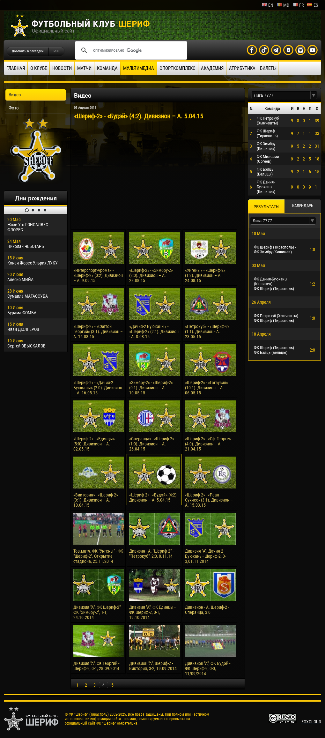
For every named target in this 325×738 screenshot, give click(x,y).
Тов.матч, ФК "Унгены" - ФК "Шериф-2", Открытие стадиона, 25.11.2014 (98, 556)
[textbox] (281, 95)
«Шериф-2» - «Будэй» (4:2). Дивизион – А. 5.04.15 (153, 497)
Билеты (268, 68)
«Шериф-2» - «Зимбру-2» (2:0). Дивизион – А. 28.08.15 (151, 275)
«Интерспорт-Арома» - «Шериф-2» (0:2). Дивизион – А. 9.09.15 (98, 275)
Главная (15, 68)
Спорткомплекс (177, 68)
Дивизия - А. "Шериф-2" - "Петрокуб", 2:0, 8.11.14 (151, 553)
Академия (212, 68)
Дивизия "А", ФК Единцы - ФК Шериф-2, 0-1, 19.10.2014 (152, 612)
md (283, 5)
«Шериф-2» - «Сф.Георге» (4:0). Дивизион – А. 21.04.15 (208, 443)
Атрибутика (242, 68)
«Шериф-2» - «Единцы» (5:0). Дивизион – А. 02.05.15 (94, 443)
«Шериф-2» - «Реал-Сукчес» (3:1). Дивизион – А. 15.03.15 (209, 500)
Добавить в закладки (28, 51)
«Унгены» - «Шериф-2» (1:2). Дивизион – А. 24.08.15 (205, 275)
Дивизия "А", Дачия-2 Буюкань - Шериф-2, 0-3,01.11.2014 (205, 556)
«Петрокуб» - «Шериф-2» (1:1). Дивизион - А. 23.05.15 (207, 331)
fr (298, 5)
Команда (107, 68)
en (267, 5)
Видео (15, 95)
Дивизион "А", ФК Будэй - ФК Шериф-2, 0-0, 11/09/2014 (207, 668)
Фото (14, 108)
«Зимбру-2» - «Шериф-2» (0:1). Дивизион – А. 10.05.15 (151, 387)
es (312, 5)
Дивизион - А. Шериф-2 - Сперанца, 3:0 (207, 610)
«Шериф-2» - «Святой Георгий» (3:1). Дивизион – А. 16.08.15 (98, 331)
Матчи (84, 68)
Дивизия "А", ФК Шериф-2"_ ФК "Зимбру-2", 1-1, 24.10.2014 (97, 612)
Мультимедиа (138, 68)
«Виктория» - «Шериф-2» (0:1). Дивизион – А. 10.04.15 (95, 500)
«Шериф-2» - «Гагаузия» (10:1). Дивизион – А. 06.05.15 (206, 387)
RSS (56, 51)
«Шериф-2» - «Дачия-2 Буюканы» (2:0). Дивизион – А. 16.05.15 (97, 387)
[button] (313, 95)
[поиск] (130, 50)
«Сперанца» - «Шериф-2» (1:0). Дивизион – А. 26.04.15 (151, 443)
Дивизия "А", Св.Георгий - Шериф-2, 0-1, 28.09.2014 (96, 666)
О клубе (38, 68)
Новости (62, 68)
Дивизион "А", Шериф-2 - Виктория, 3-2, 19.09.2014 (153, 666)
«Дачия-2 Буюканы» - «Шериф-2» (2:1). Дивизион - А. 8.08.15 (154, 331)
